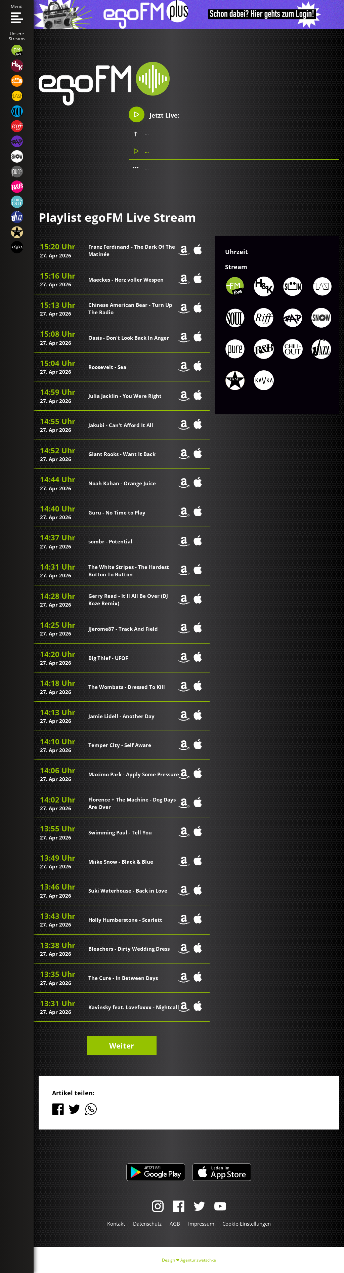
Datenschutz (147, 1223)
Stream (236, 267)
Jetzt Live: (155, 115)
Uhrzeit (236, 251)
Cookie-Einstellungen (246, 1223)
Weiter (121, 1045)
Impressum (201, 1223)
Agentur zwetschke (198, 1260)
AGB (175, 1223)
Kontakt (116, 1223)
